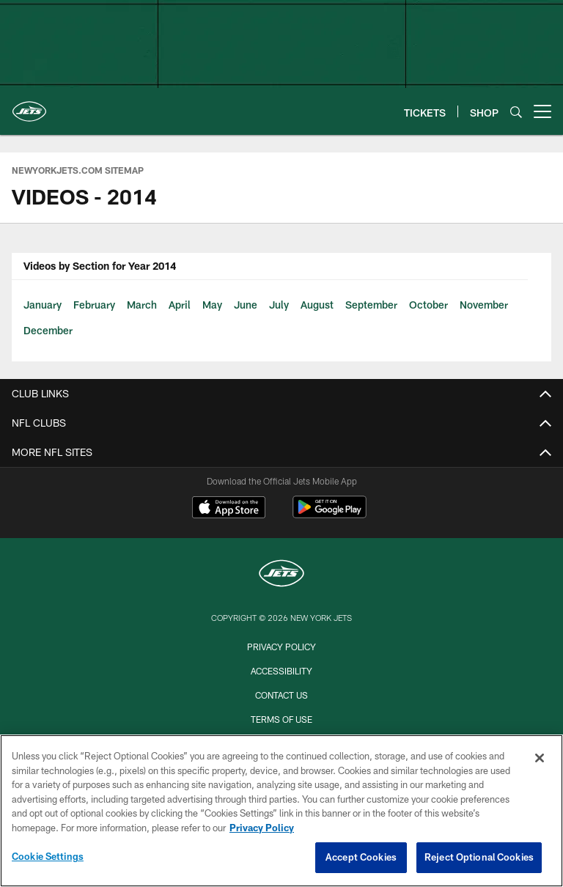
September (371, 304)
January (42, 304)
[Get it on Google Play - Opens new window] (329, 514)
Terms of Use (281, 719)
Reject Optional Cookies (479, 857)
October (428, 304)
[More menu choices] (542, 111)
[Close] (539, 758)
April (180, 304)
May (212, 304)
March (142, 304)
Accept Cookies (361, 857)
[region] (281, 811)
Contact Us (281, 695)
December (48, 330)
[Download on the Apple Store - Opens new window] (228, 508)
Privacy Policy (281, 646)
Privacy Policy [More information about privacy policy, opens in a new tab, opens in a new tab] (261, 827)
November (484, 304)
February (94, 304)
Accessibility (281, 671)
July (279, 304)
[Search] (516, 112)
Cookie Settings (48, 856)
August (317, 304)
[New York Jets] (281, 575)
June (245, 304)
